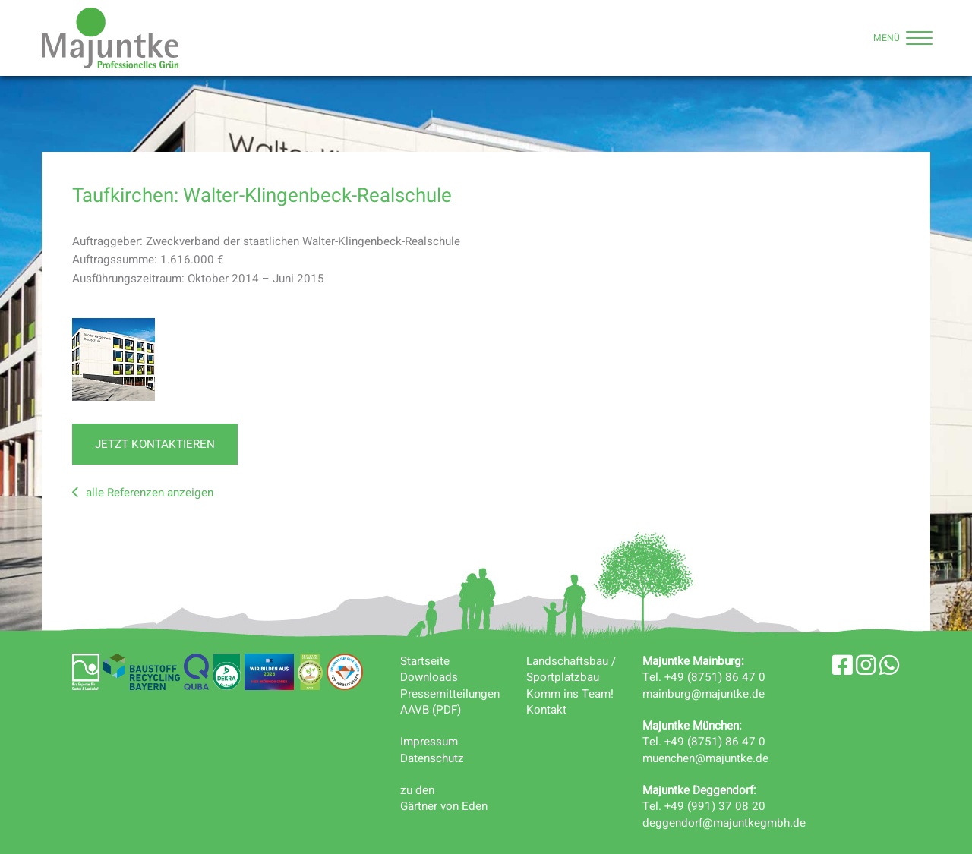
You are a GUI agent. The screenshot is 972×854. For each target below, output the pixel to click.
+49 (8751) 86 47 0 (714, 677)
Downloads (429, 677)
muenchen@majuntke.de (705, 758)
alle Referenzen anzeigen (142, 492)
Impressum (429, 741)
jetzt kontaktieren (155, 444)
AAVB (414, 709)
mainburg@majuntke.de (703, 693)
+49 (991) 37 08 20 (714, 806)
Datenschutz (432, 758)
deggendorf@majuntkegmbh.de (724, 823)
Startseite (425, 661)
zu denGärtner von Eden (444, 798)
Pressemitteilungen (450, 693)
